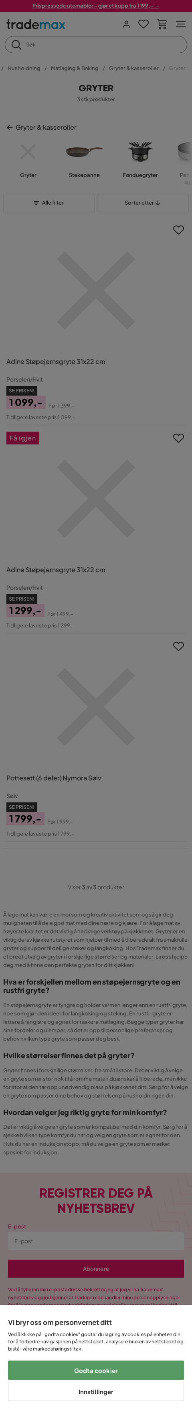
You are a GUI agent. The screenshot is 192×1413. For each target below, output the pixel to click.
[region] (96, 1359)
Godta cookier (96, 1370)
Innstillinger (96, 1391)
